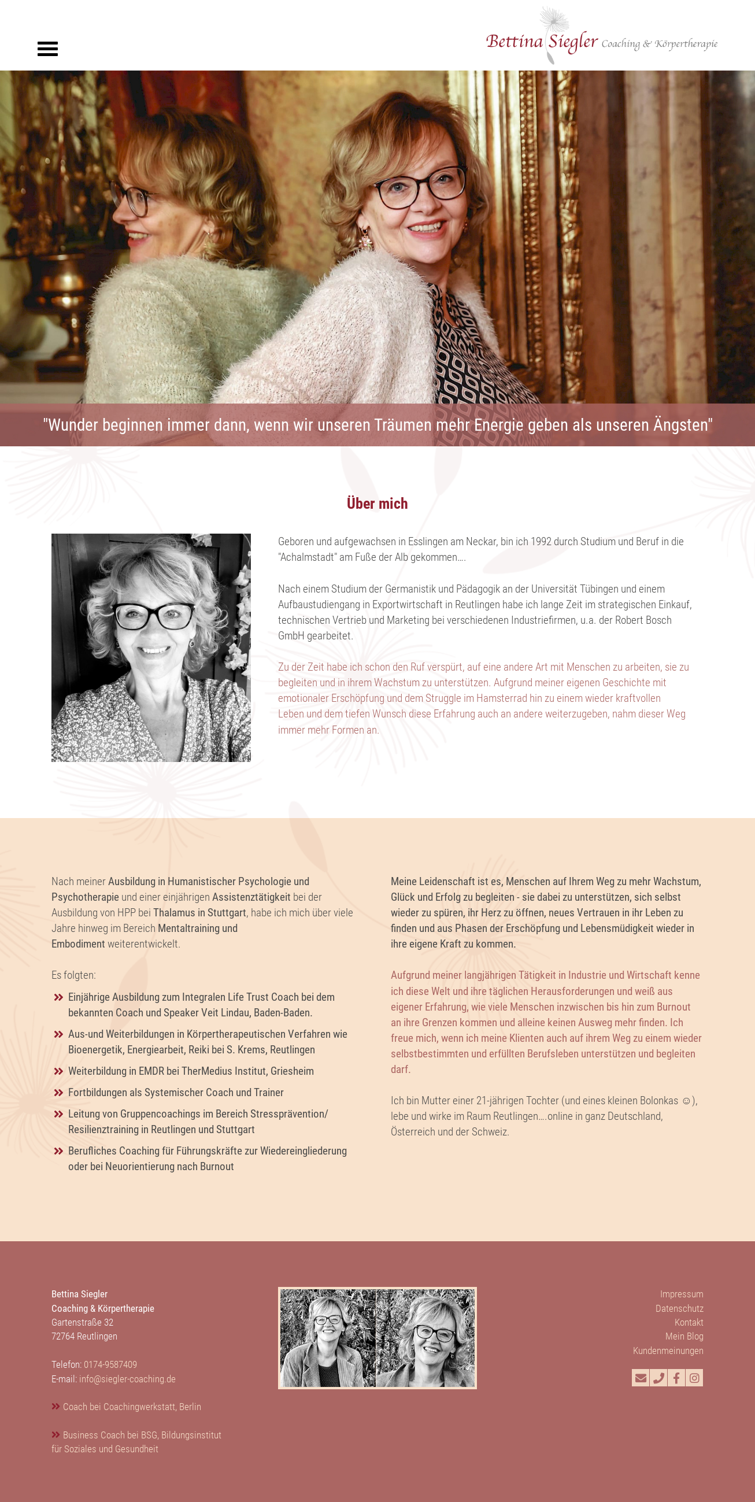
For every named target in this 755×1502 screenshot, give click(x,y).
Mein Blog (684, 1336)
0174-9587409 (110, 1364)
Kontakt (689, 1322)
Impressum (682, 1294)
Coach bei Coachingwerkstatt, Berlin (132, 1406)
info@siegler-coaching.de (127, 1379)
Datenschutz (680, 1308)
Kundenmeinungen (668, 1350)
